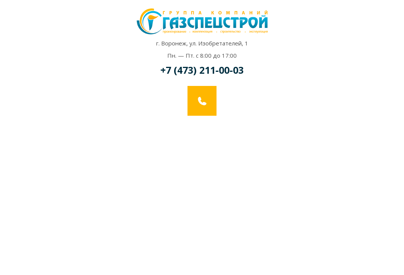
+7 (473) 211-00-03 (202, 69)
